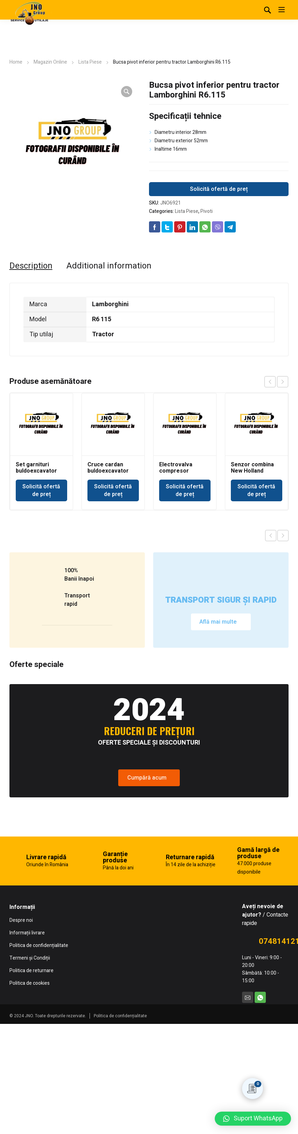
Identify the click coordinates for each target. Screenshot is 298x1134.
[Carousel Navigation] (276, 381)
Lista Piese (90, 62)
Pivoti (206, 211)
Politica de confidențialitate (120, 1128)
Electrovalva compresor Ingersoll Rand (178, 470)
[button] (253, 1119)
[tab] (30, 266)
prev (270, 381)
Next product (283, 535)
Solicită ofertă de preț (219, 189)
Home (15, 62)
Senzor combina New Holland (252, 467)
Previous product (270, 535)
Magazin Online (50, 62)
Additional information (108, 266)
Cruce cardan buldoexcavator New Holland (108, 470)
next (282, 381)
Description (30, 266)
